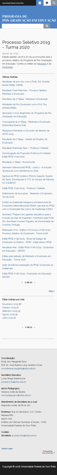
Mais (51, 291)
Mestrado (41, 64)
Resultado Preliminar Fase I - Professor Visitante (25, 148)
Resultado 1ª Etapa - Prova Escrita (18, 162)
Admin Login (7, 449)
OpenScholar (48, 452)
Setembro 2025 (9, 311)
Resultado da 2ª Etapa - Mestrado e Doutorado (25, 99)
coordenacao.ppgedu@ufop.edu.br (18, 368)
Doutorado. (7, 67)
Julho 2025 (7, 318)
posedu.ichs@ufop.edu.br (13, 382)
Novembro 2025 (10, 304)
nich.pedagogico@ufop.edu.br (16, 395)
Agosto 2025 (8, 314)
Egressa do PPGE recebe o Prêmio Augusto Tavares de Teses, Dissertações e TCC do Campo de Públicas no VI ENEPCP (28, 179)
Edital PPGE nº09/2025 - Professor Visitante (23, 188)
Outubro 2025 (9, 307)
